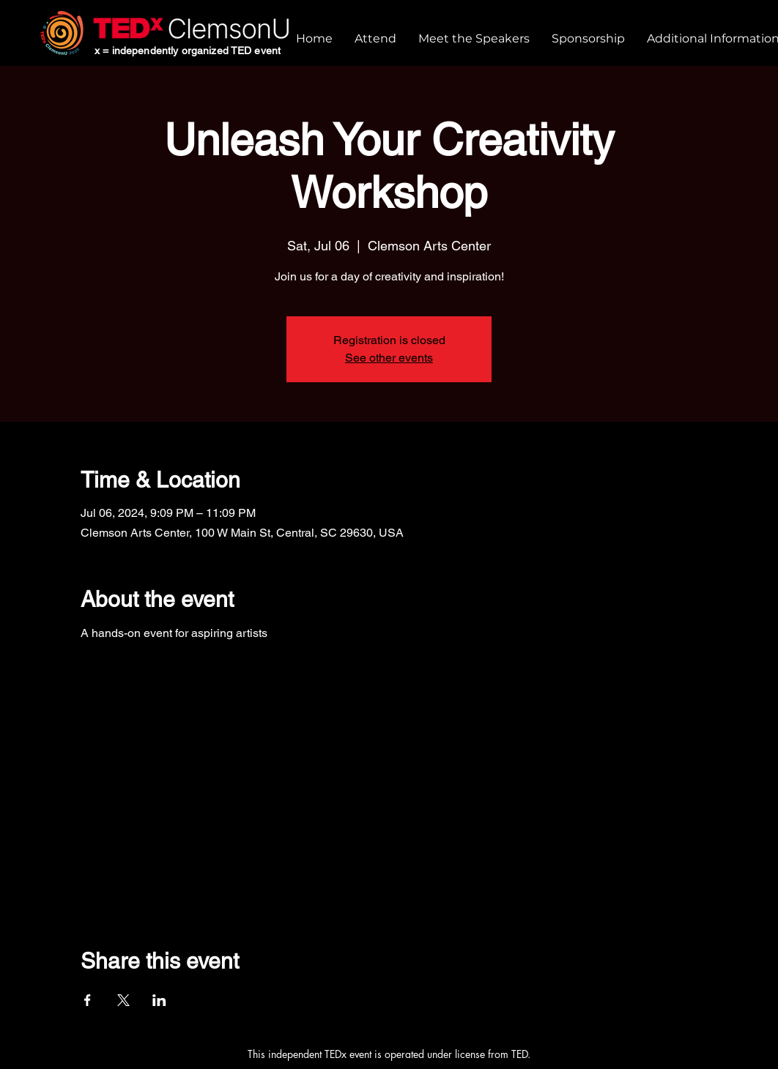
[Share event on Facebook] (88, 1000)
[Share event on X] (123, 1000)
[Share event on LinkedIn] (159, 1000)
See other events (389, 358)
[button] (375, 39)
